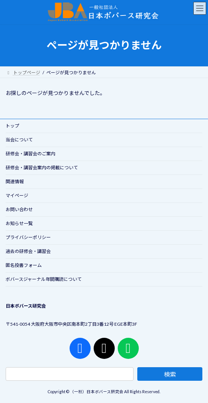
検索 (170, 374)
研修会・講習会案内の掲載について (42, 167)
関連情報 (15, 181)
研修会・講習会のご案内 (30, 153)
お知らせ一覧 (19, 223)
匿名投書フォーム (24, 265)
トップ (12, 126)
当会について (19, 140)
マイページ (17, 195)
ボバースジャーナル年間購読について (44, 279)
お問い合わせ (19, 209)
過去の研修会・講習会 (28, 251)
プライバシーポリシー (28, 237)
